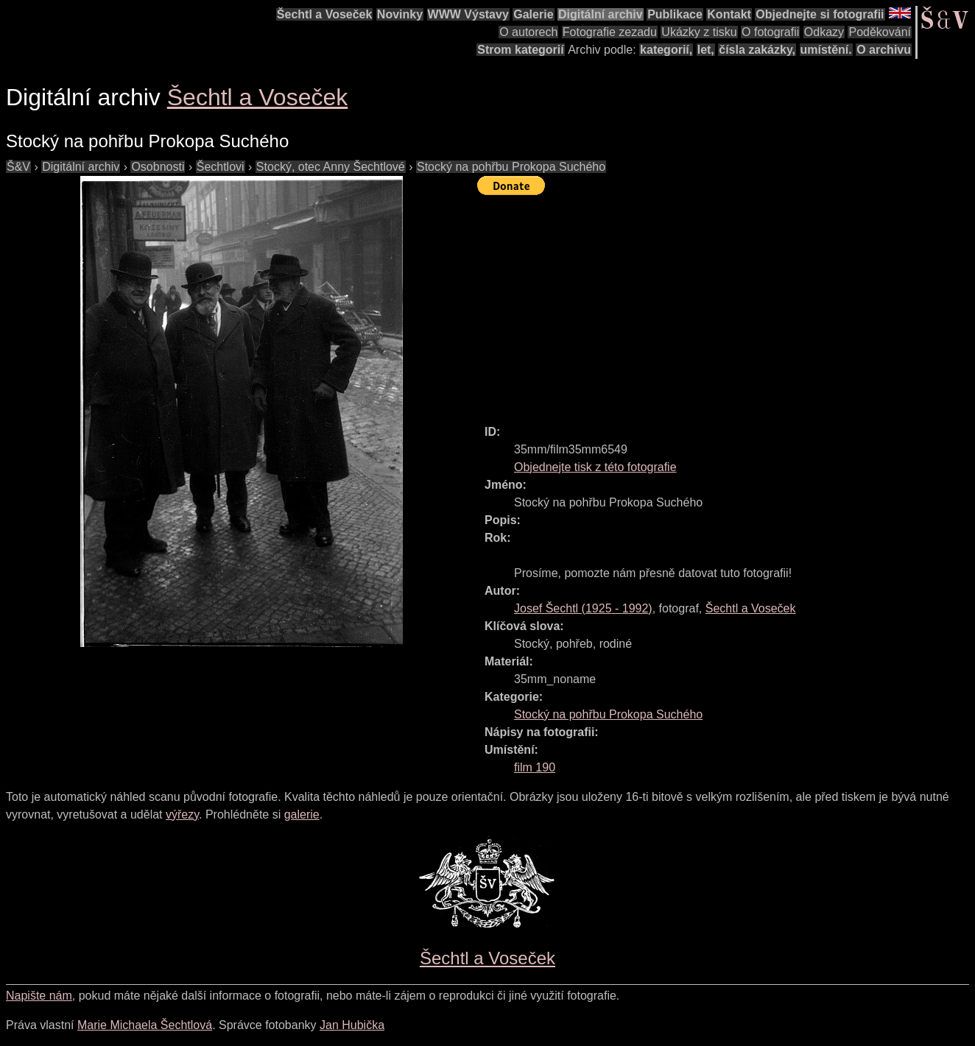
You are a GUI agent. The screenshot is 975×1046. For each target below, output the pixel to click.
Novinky (400, 14)
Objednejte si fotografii (820, 14)
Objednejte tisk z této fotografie (595, 467)
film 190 (534, 767)
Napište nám (39, 995)
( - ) (583, 608)
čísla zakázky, (757, 49)
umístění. (826, 49)
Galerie (533, 14)
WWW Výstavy (468, 14)
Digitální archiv (600, 14)
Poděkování (879, 32)
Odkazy (824, 32)
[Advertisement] (726, 303)
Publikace (675, 14)
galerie (302, 814)
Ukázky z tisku (698, 32)
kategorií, (666, 49)
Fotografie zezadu (610, 32)
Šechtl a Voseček (325, 14)
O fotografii (770, 32)
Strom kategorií (520, 49)
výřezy (182, 814)
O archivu (883, 49)
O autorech (528, 32)
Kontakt (729, 14)
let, (705, 49)
